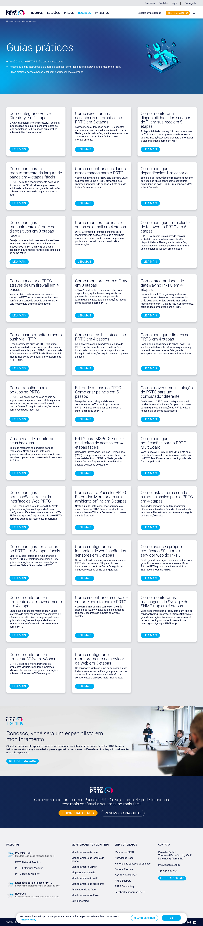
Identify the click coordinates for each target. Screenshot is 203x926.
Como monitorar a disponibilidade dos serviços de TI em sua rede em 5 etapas (166, 120)
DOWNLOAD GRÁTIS (78, 813)
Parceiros (102, 12)
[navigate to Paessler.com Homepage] (15, 12)
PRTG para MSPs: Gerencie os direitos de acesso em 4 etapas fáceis (99, 443)
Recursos (84, 12)
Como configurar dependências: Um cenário (164, 170)
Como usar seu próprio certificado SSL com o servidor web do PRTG (161, 551)
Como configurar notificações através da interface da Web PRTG (30, 496)
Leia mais (19, 149)
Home (9, 21)
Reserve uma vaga (22, 761)
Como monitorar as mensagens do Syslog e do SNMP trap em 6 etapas (164, 601)
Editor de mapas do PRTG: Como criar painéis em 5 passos (98, 392)
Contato (163, 3)
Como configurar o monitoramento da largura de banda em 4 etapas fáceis (36, 173)
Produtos (36, 12)
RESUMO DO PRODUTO (123, 813)
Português (190, 3)
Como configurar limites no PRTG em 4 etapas (165, 336)
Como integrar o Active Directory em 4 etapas (30, 115)
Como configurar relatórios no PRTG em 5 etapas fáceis (35, 548)
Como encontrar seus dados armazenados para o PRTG (100, 170)
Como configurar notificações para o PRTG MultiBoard (163, 443)
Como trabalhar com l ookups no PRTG (29, 389)
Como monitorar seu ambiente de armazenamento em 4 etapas (36, 601)
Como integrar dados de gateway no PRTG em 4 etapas (162, 285)
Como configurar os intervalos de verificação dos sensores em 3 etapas (100, 551)
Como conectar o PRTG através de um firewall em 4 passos (34, 285)
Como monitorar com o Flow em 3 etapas (101, 283)
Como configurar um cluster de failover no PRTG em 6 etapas (166, 226)
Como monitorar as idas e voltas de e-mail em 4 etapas (100, 224)
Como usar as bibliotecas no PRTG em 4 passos (100, 336)
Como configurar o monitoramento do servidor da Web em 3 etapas (99, 658)
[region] (101, 918)
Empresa (150, 3)
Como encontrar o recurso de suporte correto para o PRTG (101, 599)
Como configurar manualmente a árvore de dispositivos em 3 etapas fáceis (32, 229)
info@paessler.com (169, 864)
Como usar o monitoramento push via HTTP (36, 336)
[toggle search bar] (193, 13)
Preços (69, 12)
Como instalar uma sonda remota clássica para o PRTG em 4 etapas (167, 496)
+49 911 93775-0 (167, 871)
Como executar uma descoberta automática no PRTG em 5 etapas (98, 117)
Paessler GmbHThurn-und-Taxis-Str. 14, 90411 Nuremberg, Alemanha (175, 855)
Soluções (53, 12)
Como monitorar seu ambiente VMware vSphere (34, 656)
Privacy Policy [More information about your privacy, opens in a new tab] (28, 919)
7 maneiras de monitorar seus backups (32, 440)
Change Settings (144, 918)
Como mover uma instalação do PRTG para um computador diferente (167, 392)
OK (171, 918)
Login (174, 3)
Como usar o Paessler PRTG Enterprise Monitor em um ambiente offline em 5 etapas (101, 496)
